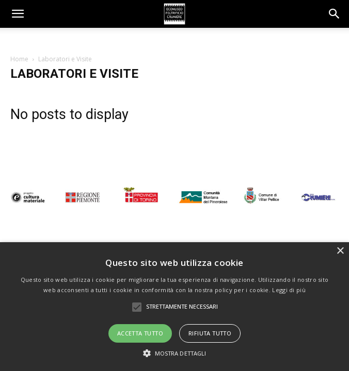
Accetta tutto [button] (140, 333)
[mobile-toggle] (17, 14)
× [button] (340, 251)
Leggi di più (289, 290)
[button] (334, 14)
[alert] (174, 306)
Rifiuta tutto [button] (209, 333)
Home (19, 59)
